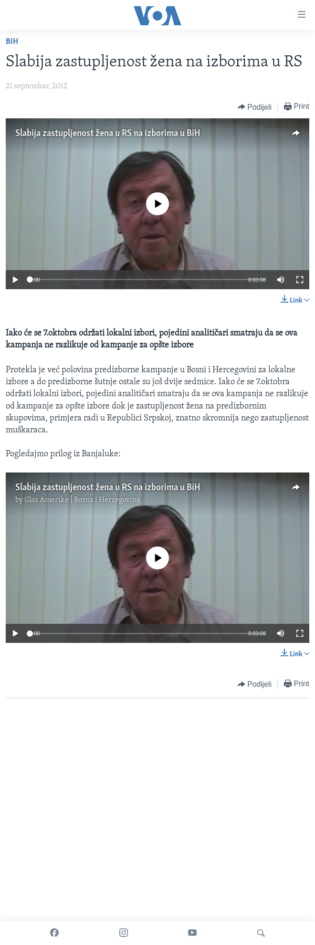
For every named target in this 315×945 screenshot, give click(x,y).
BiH (12, 41)
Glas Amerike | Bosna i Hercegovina (82, 500)
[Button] (255, 107)
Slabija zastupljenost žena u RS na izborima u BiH (107, 133)
